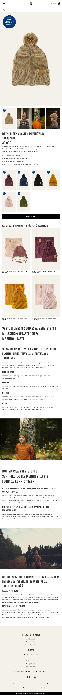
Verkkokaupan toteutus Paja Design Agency (31, 687)
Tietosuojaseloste (31, 685)
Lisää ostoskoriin (31, 216)
